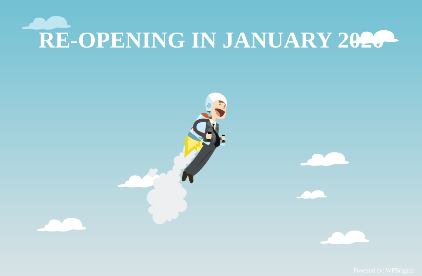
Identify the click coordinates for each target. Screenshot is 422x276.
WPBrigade (400, 270)
